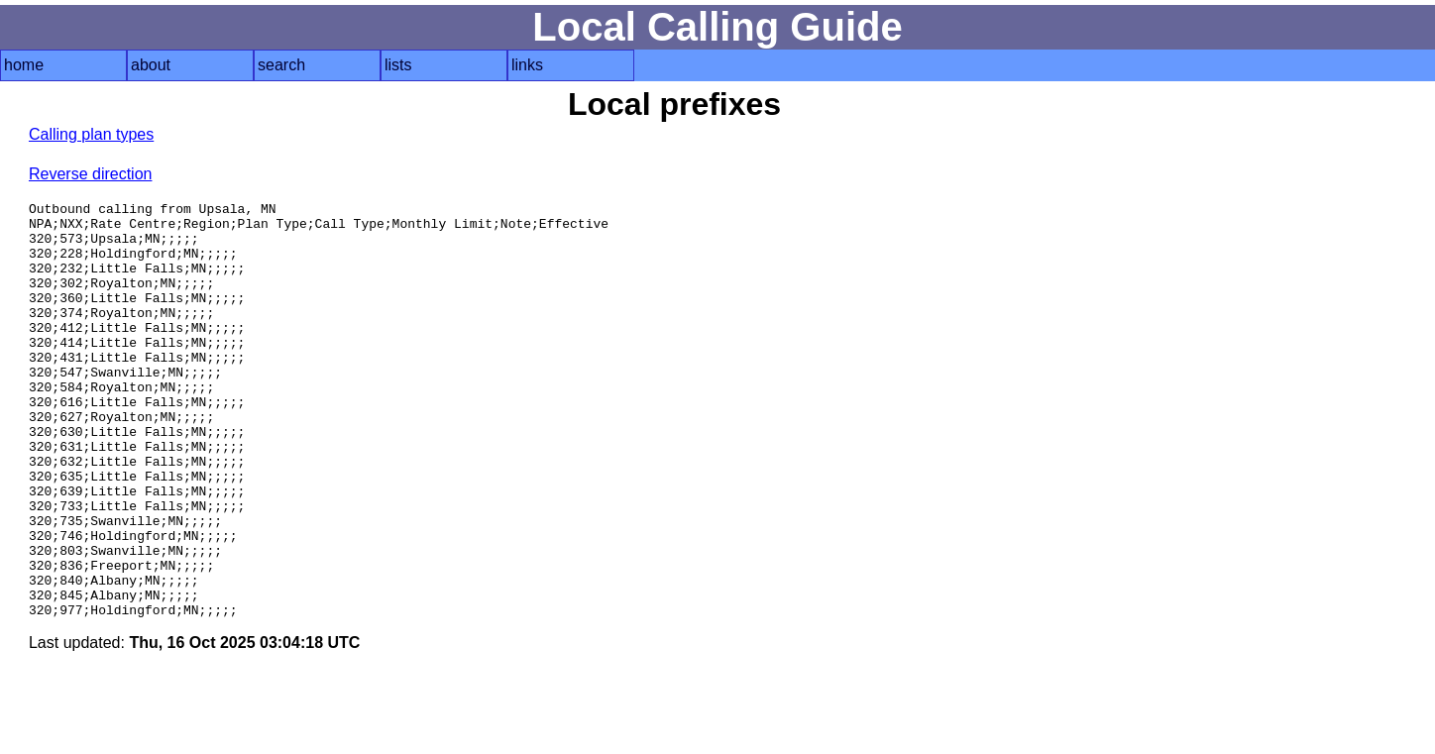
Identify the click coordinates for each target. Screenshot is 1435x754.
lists (398, 64)
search (281, 64)
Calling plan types (91, 134)
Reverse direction (91, 173)
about (150, 64)
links (527, 64)
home (24, 64)
